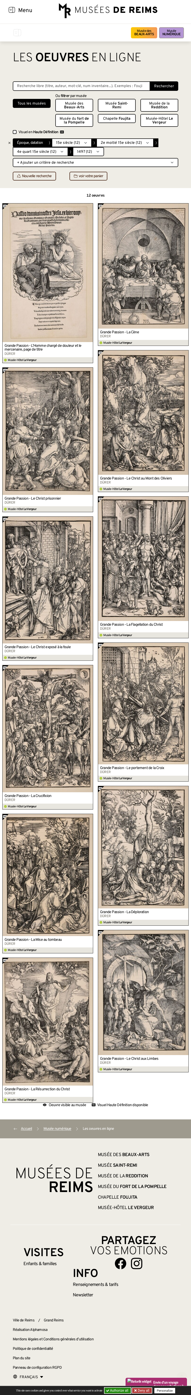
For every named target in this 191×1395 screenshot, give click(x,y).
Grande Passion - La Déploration (124, 912)
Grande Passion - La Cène (119, 332)
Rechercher (164, 86)
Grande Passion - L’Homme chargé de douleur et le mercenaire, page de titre (43, 348)
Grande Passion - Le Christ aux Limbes (129, 1059)
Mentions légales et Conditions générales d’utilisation (53, 1339)
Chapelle (116, 118)
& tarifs (95, 1285)
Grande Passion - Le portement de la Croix (132, 768)
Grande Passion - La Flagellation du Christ (131, 625)
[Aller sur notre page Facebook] (120, 1263)
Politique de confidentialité (33, 1349)
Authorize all (117, 1390)
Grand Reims (54, 1320)
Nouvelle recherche (34, 176)
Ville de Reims (24, 1320)
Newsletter (83, 1295)
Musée (171, 33)
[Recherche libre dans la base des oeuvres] (81, 86)
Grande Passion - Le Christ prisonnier (32, 499)
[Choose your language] (28, 1377)
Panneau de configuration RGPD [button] (37, 1367)
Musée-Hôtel (159, 120)
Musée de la (159, 105)
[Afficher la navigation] (11, 10)
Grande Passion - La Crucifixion (27, 796)
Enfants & (40, 1264)
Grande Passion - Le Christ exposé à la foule (37, 647)
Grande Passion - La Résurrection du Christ (37, 1089)
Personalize (165, 1390)
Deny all (143, 1390)
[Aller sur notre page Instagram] (136, 1263)
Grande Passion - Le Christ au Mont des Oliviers (136, 478)
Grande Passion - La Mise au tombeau (33, 940)
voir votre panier (88, 176)
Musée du (74, 120)
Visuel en (41, 132)
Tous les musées (31, 103)
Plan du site (21, 1358)
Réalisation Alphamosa (30, 1330)
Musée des (144, 33)
